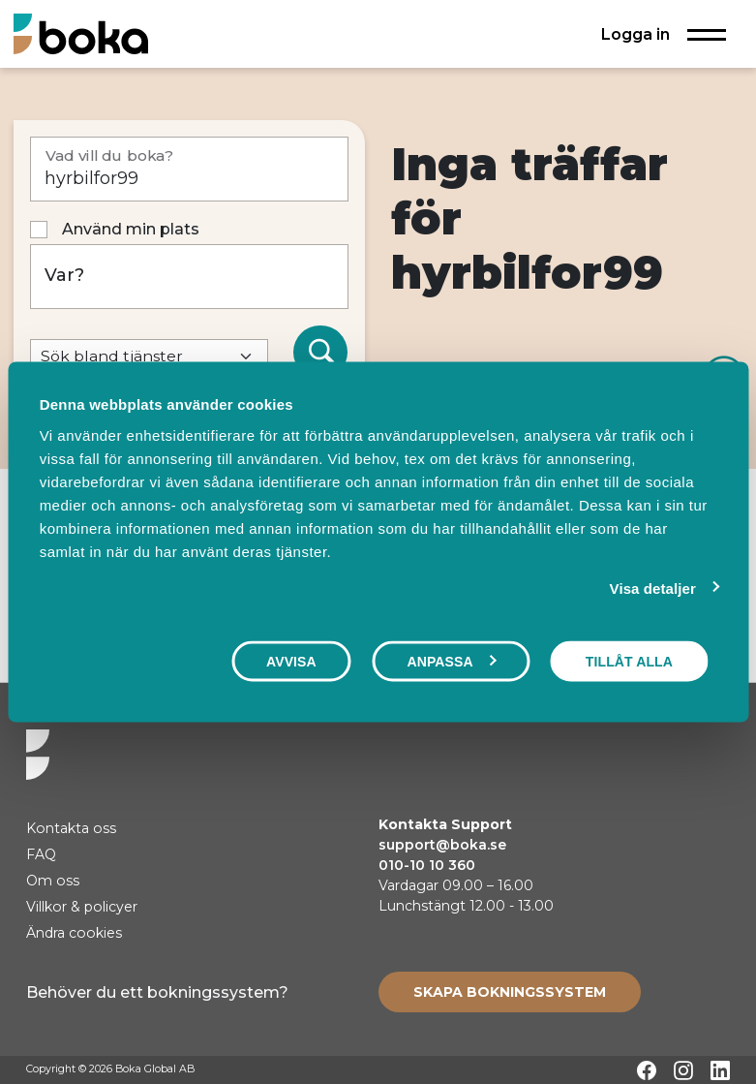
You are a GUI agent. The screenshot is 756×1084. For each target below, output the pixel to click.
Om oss (52, 880)
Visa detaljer (653, 588)
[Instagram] (683, 1070)
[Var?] (189, 276)
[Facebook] (646, 1070)
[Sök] (320, 352)
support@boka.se (442, 844)
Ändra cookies (74, 933)
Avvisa (291, 661)
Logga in (635, 34)
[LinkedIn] (720, 1070)
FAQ (41, 854)
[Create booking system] (509, 992)
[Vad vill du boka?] (189, 169)
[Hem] (81, 33)
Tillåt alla (629, 661)
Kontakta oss (71, 828)
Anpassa (451, 661)
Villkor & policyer (81, 906)
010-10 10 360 (426, 865)
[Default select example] (149, 357)
